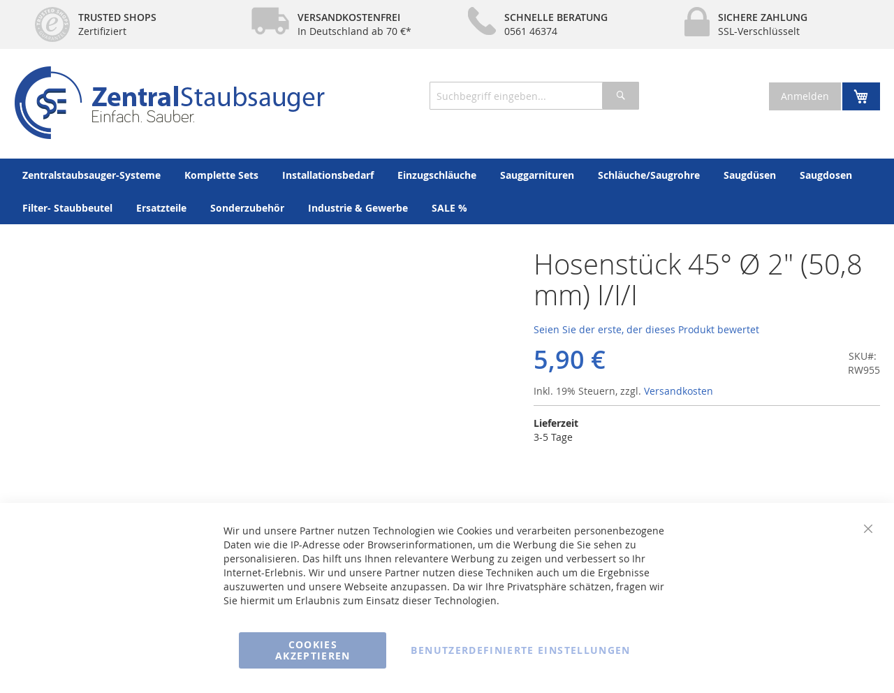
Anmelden (805, 96)
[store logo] (169, 102)
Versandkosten (678, 390)
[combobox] (534, 96)
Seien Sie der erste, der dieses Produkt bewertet (646, 329)
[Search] (620, 96)
